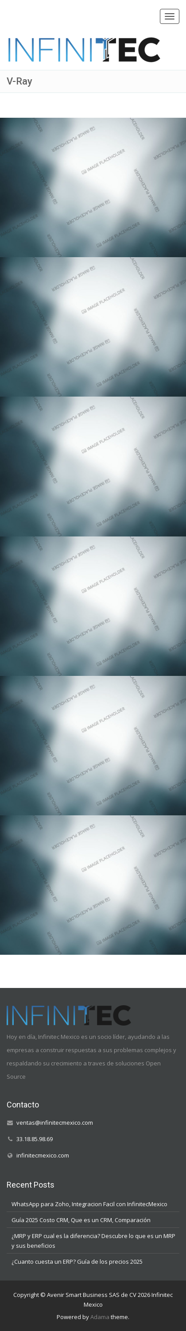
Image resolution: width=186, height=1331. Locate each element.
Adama (99, 1317)
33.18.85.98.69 (34, 1139)
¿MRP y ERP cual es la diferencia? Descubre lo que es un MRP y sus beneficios (93, 1240)
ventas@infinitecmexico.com (54, 1123)
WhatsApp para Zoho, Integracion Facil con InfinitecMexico (89, 1204)
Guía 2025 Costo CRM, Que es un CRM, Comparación (81, 1219)
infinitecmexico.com (42, 1155)
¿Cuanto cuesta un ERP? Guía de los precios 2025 (77, 1261)
